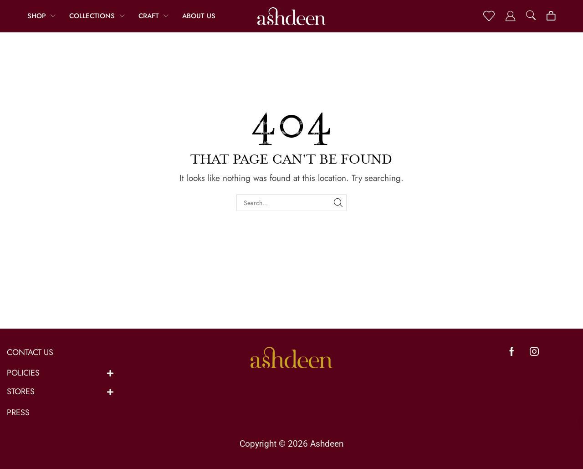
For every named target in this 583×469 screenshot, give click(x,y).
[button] (489, 16)
